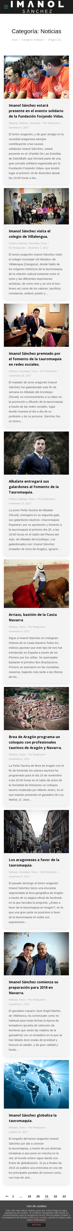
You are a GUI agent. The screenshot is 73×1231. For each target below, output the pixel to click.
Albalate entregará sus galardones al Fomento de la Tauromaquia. (34, 486)
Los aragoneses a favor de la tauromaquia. (34, 862)
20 (38, 1196)
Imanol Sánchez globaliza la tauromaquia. (33, 1118)
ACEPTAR (36, 1225)
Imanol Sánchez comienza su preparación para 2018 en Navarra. (33, 987)
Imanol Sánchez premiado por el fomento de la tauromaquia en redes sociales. (35, 359)
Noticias (23, 123)
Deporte (13, 123)
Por (51, 123)
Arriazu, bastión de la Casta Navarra (33, 617)
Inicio (15, 39)
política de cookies (37, 1217)
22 (55, 1196)
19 (29, 1196)
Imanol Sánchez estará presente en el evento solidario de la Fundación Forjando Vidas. (36, 111)
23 (64, 1196)
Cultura (13, 243)
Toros (44, 243)
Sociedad (35, 123)
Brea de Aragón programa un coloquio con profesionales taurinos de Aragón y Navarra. (35, 742)
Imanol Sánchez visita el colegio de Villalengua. (29, 234)
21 (46, 1196)
